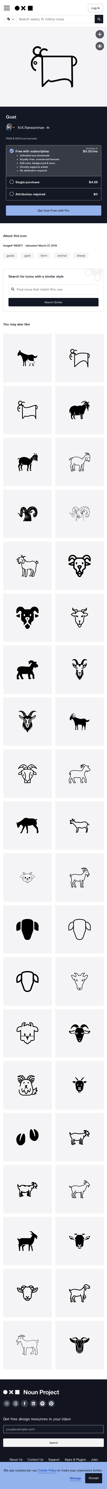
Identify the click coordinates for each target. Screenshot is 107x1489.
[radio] (53, 160)
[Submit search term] (99, 19)
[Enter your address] (53, 1429)
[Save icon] (100, 34)
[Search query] (53, 289)
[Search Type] (10, 19)
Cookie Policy (47, 1470)
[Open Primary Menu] (7, 8)
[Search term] (56, 19)
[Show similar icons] (100, 46)
